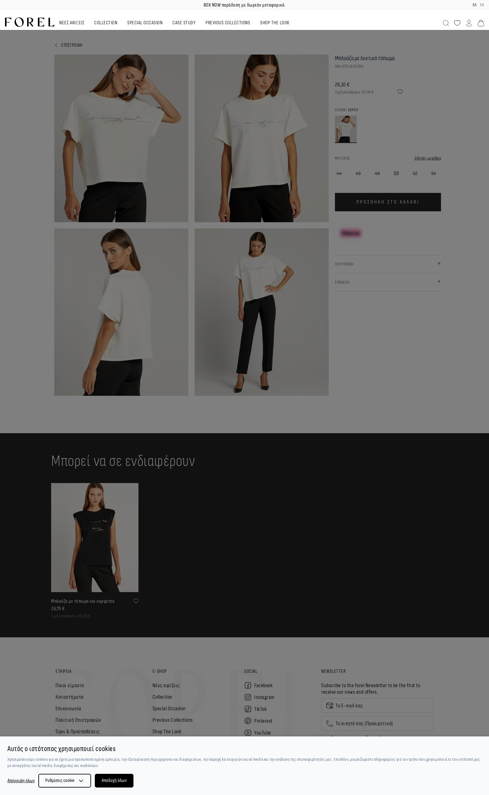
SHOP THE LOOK (274, 23)
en (482, 4)
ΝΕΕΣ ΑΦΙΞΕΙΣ (71, 23)
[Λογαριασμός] (469, 23)
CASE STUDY (184, 23)
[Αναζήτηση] (446, 23)
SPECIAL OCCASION (144, 23)
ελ (474, 4)
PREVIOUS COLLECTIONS (228, 23)
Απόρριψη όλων (21, 781)
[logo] (29, 22)
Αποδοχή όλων (114, 780)
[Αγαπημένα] (457, 23)
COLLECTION (105, 23)
